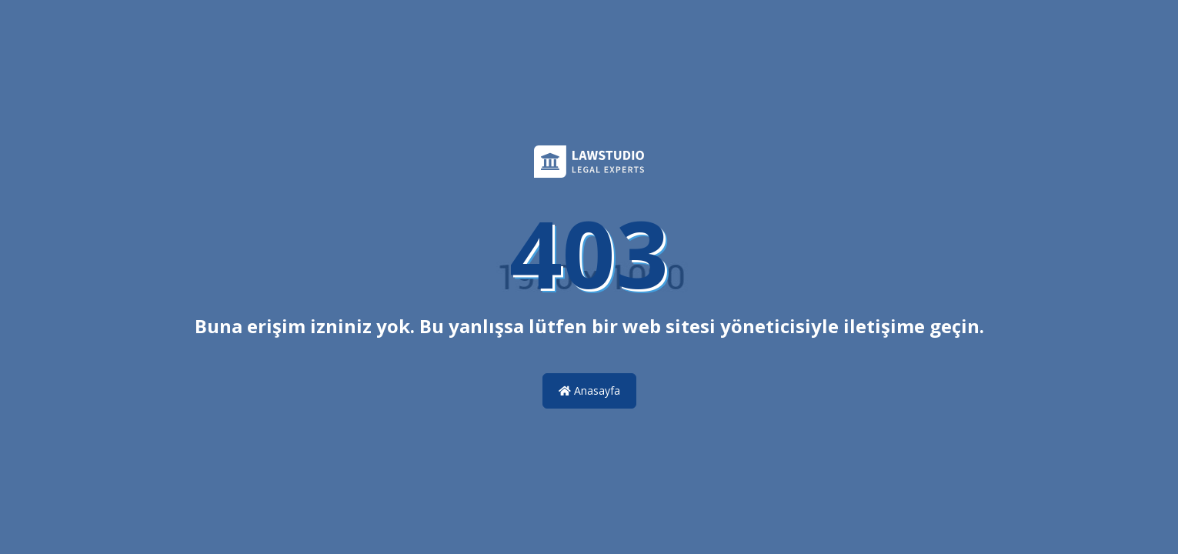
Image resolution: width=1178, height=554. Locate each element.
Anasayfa (589, 390)
